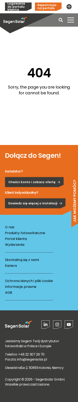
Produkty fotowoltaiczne (25, 233)
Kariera (11, 265)
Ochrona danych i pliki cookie (29, 280)
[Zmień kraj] (69, 6)
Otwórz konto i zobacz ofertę (34, 192)
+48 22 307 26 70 (31, 354)
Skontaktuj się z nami (22, 259)
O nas (9, 227)
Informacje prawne (20, 286)
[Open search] (60, 20)
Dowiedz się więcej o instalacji (35, 213)
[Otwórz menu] (70, 20)
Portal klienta (16, 238)
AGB (8, 292)
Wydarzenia (14, 244)
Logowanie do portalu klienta (16, 6)
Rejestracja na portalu (46, 6)
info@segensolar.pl (32, 359)
